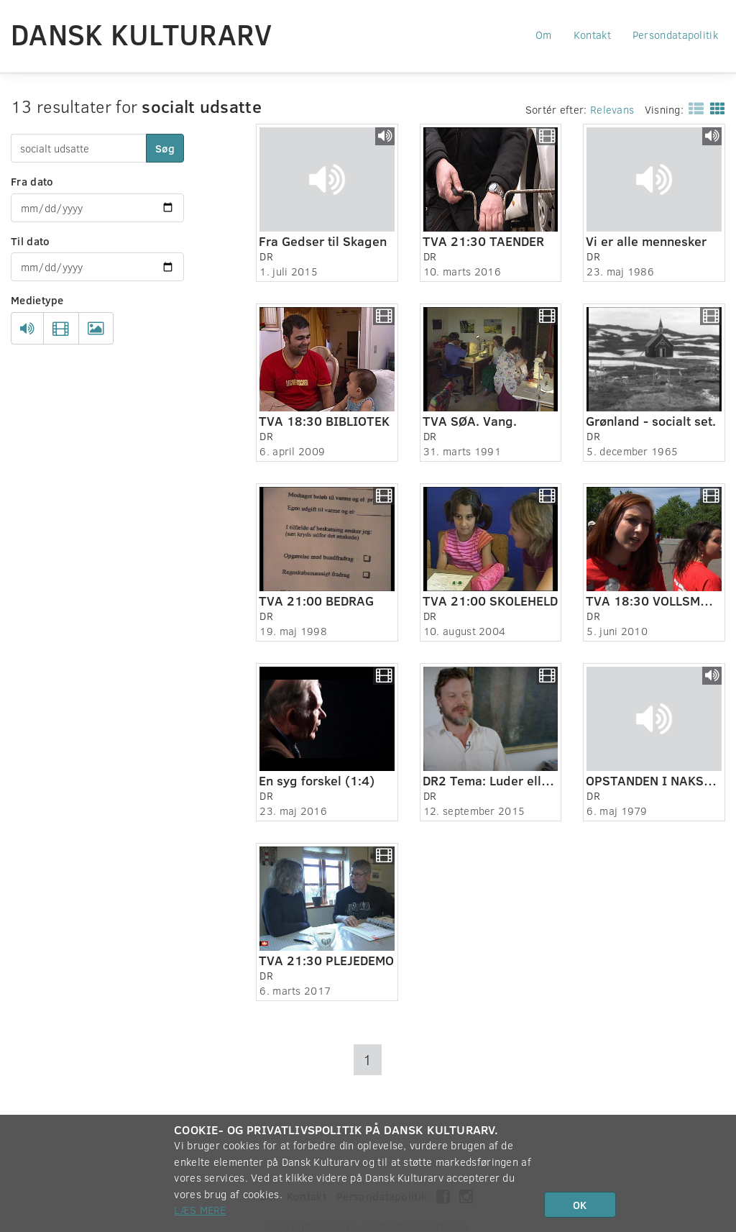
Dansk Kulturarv (141, 34)
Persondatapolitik (675, 34)
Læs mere (200, 1210)
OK (579, 1204)
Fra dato (32, 181)
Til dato (30, 241)
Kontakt (592, 34)
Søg (165, 148)
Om (543, 34)
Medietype (37, 300)
